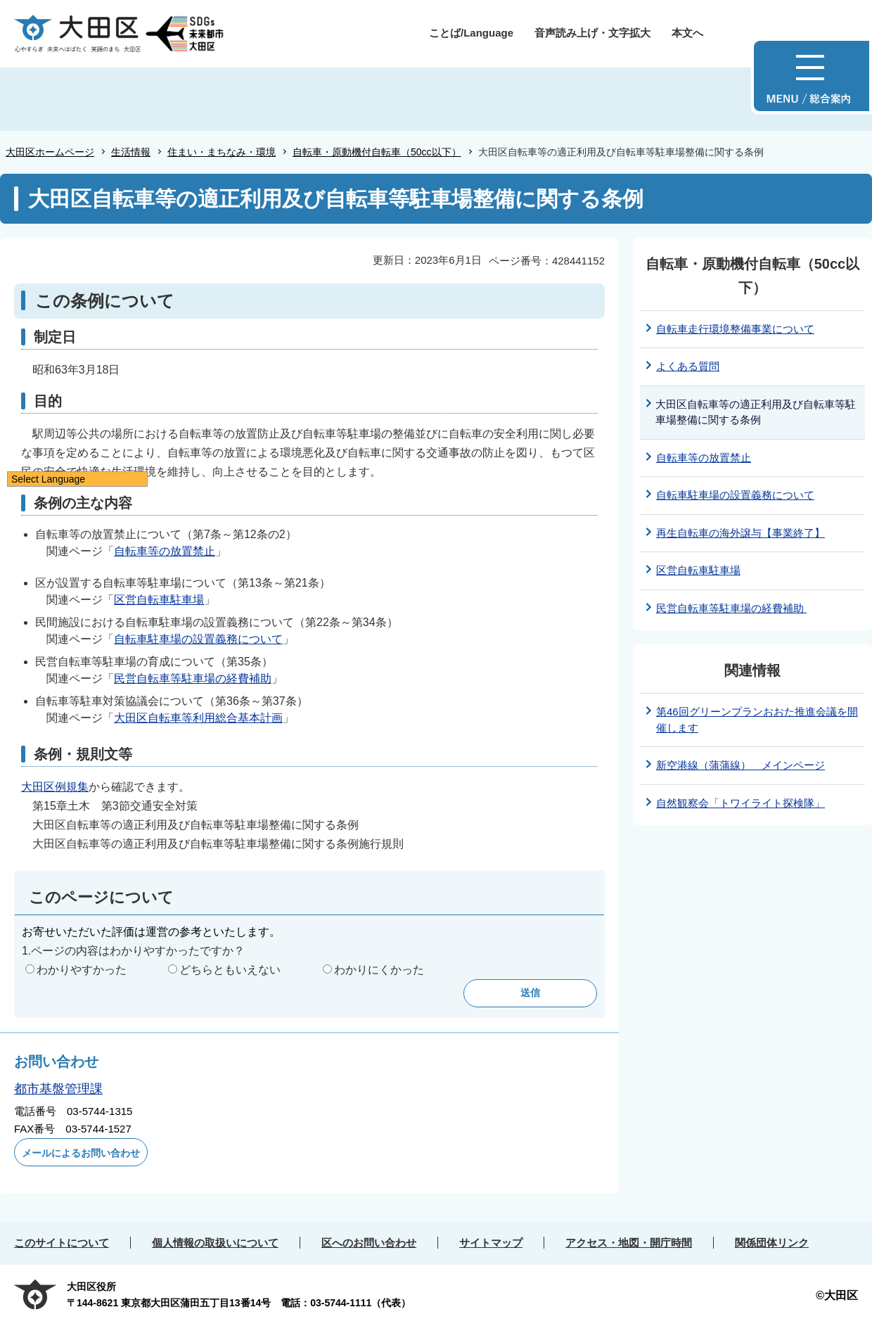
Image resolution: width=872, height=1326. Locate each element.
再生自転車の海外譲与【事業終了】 (740, 533)
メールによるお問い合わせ (81, 1153)
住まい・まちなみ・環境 (221, 152)
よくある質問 (687, 366)
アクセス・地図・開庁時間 (628, 1243)
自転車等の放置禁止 (164, 551)
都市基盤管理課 (58, 1089)
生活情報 (130, 152)
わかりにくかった (379, 970)
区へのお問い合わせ (368, 1243)
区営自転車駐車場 (159, 600)
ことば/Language (471, 33)
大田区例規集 (55, 787)
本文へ (687, 33)
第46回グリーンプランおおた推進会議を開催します (757, 720)
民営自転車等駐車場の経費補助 (192, 678)
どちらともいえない (230, 970)
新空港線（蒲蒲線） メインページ (740, 765)
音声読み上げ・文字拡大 (592, 33)
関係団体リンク (772, 1243)
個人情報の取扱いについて (215, 1243)
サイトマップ (490, 1243)
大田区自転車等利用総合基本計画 (198, 718)
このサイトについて (61, 1243)
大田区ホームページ (50, 152)
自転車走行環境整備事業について (735, 329)
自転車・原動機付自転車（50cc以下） (377, 152)
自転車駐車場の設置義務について (198, 639)
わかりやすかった (82, 970)
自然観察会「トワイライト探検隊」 (740, 803)
